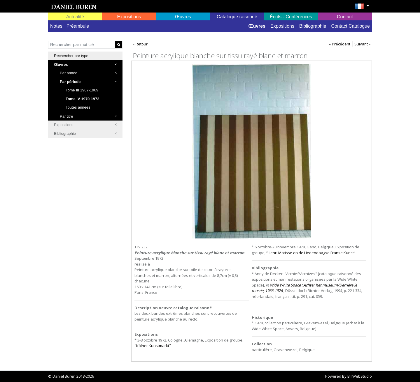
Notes (56, 26)
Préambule (77, 26)
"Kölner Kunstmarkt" (152, 345)
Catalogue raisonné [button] (237, 16)
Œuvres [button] (183, 16)
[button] (362, 8)
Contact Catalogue (350, 26)
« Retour (140, 44)
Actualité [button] (75, 16)
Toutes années (78, 107)
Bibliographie (312, 26)
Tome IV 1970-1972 (82, 99)
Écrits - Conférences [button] (291, 16)
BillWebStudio (359, 376)
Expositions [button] (129, 16)
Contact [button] (345, 16)
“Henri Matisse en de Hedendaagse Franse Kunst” (310, 252)
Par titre (88, 116)
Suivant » (362, 44)
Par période (88, 81)
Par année (88, 73)
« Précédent (339, 44)
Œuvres (256, 26)
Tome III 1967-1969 (82, 90)
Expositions (282, 26)
